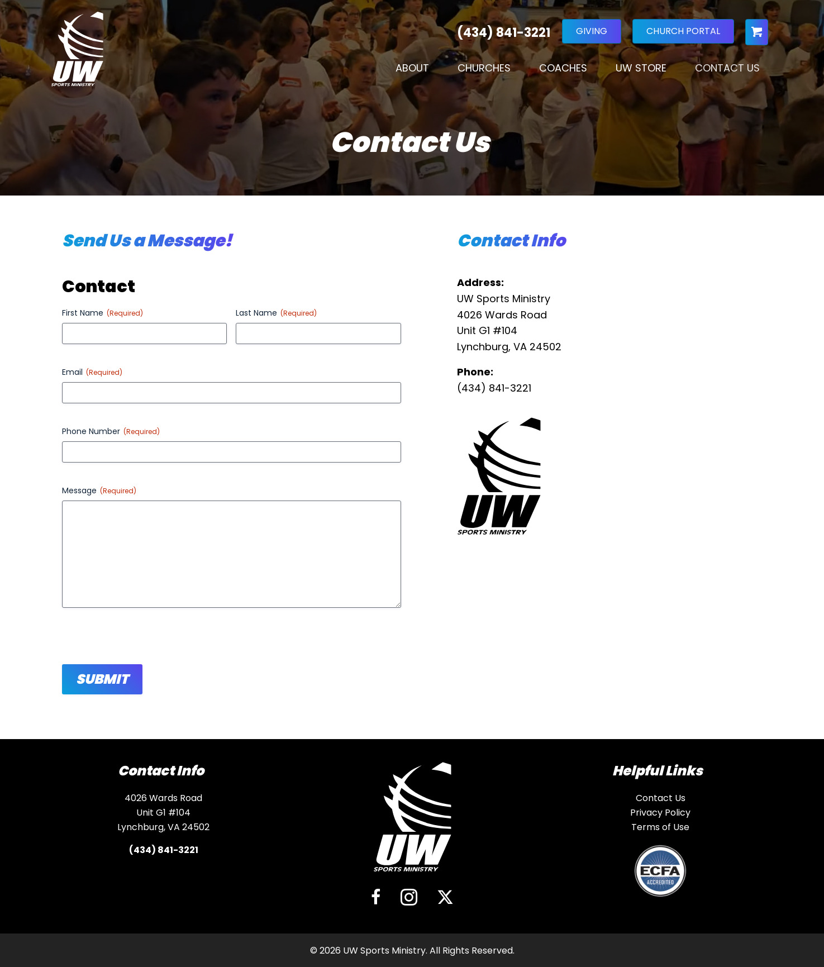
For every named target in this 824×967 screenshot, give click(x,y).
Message (99, 490)
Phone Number (111, 431)
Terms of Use (660, 827)
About (412, 71)
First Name (102, 312)
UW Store (641, 71)
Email (92, 372)
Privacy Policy (660, 812)
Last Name (276, 312)
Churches (484, 71)
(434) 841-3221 (494, 388)
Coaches (563, 71)
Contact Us (727, 71)
